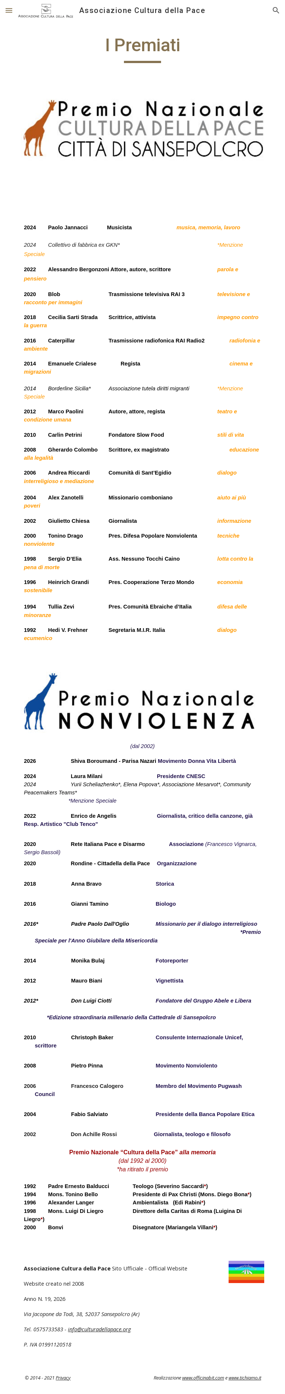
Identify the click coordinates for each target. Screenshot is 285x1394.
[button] (9, 10)
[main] (142, 48)
